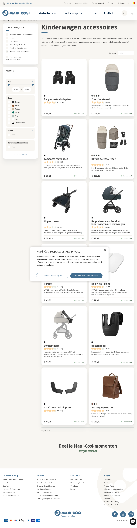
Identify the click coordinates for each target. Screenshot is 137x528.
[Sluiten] (105, 250)
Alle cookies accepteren (86, 275)
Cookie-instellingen (52, 275)
